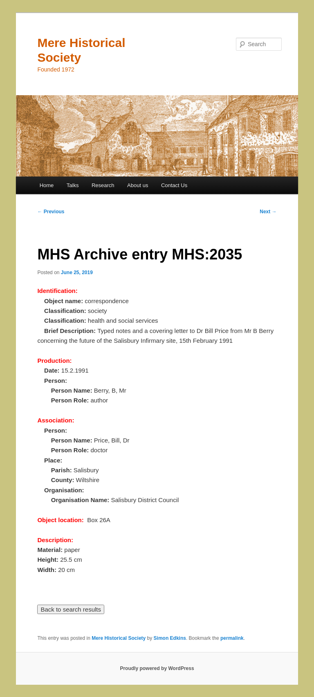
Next (268, 211)
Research (103, 185)
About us (137, 185)
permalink (232, 638)
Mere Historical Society (119, 638)
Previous (50, 211)
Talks (73, 185)
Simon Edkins (170, 638)
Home (47, 185)
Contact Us (174, 185)
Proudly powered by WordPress (157, 668)
